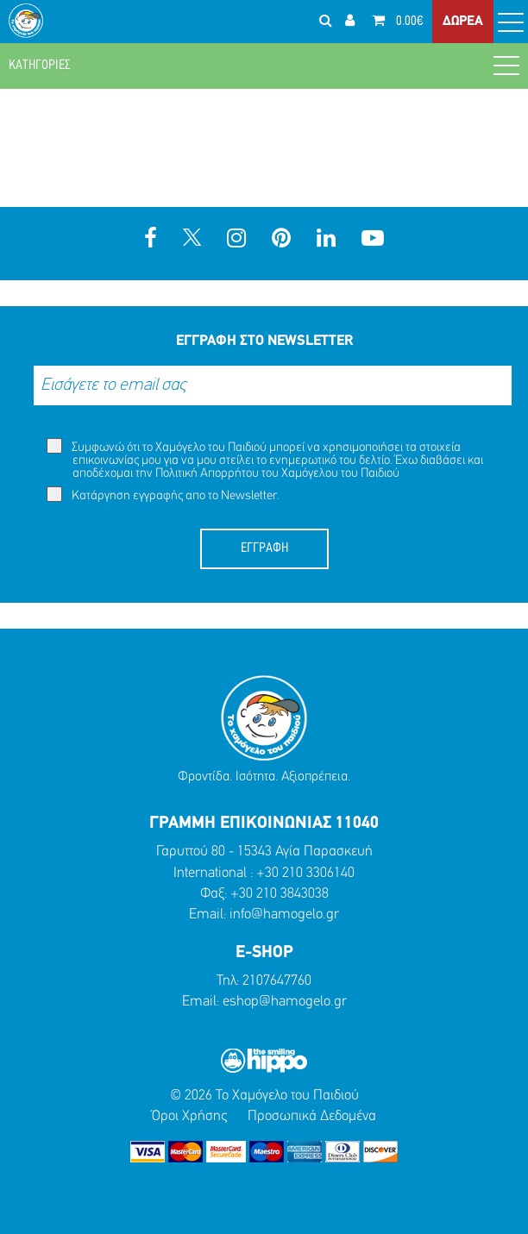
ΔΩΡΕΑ (463, 21)
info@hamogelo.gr (284, 914)
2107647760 (276, 981)
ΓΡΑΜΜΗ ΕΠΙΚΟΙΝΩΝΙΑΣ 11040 (264, 823)
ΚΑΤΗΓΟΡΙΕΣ (264, 64)
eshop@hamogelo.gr (285, 1001)
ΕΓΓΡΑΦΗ (264, 548)
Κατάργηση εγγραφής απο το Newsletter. (163, 494)
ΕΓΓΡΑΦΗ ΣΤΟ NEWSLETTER (264, 341)
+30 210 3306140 (305, 873)
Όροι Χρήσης (189, 1116)
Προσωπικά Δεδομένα (312, 1116)
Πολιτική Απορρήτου (207, 473)
